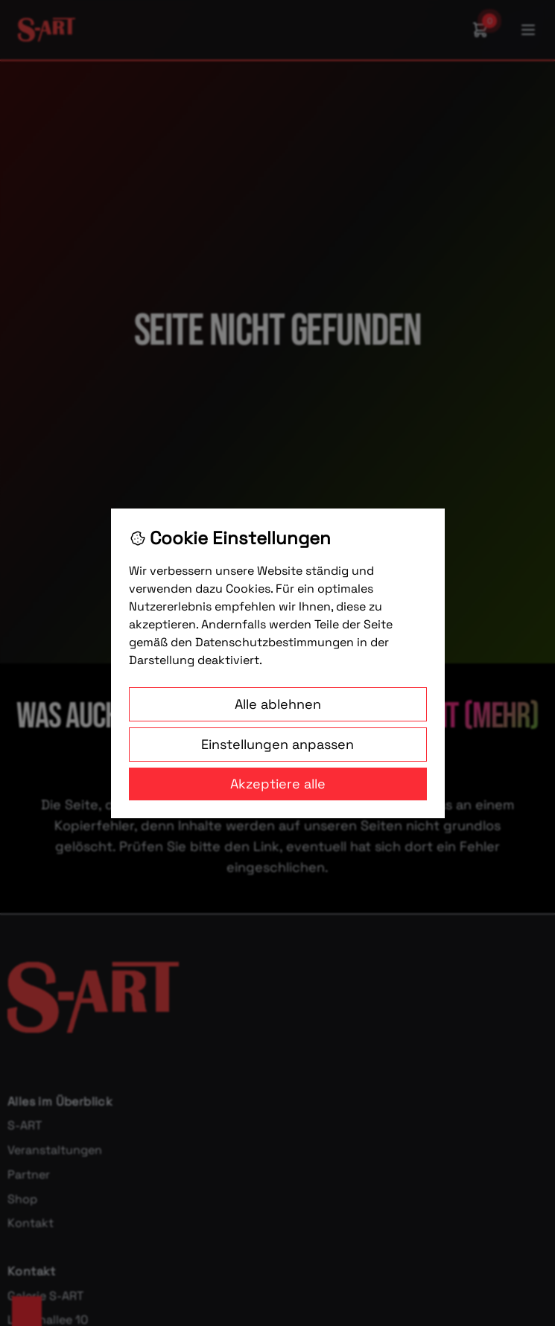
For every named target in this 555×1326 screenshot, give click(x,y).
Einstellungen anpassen (277, 744)
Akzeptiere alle (278, 783)
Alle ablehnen (278, 704)
